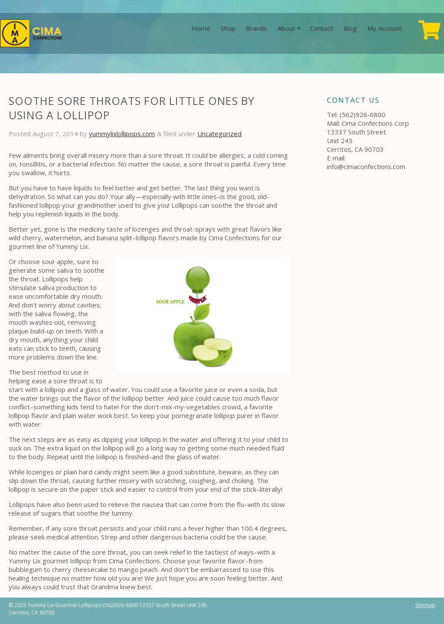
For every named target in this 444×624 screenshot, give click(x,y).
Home (201, 28)
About (286, 28)
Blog (350, 28)
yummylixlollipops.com (122, 133)
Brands (256, 28)
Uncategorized (219, 133)
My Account (384, 28)
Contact (321, 28)
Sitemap (425, 605)
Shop (228, 28)
